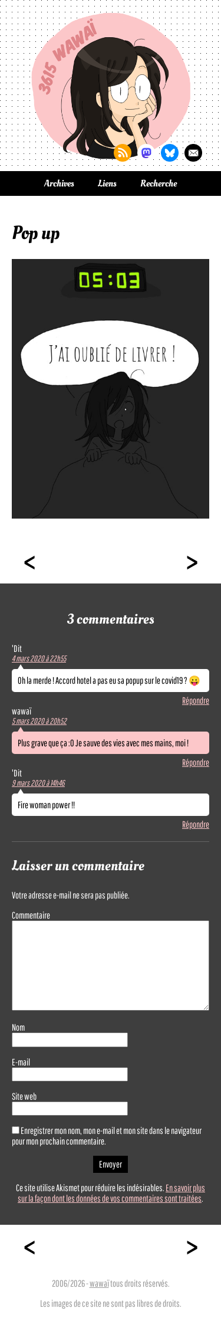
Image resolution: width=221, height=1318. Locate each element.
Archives (59, 183)
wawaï (99, 1283)
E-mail (21, 1062)
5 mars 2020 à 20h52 (39, 721)
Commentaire (31, 915)
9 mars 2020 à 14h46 (38, 783)
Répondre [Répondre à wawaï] (195, 762)
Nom (18, 1027)
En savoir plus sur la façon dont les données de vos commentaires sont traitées (111, 1193)
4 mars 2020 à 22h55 (39, 658)
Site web (24, 1096)
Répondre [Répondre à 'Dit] (195, 700)
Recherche (158, 183)
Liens (107, 183)
